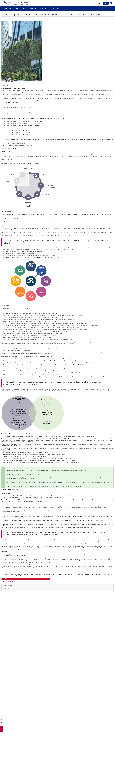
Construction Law (8, 585)
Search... (56, 3)
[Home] (17, 3)
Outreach (25, 8)
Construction (7, 588)
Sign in (105, 3)
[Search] (99, 3)
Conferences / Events (43, 8)
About (4, 8)
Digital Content (55, 8)
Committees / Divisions (14, 8)
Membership (33, 8)
